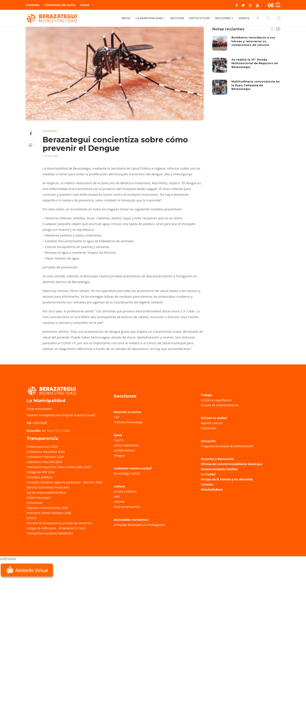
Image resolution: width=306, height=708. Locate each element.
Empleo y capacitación (216, 400)
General (50, 131)
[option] (246, 65)
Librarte (119, 502)
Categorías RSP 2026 (41, 472)
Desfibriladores (124, 450)
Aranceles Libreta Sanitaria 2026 (49, 513)
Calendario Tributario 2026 (45, 457)
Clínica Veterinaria (126, 445)
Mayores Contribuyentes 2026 (47, 508)
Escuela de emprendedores (220, 405)
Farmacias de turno (60, 5)
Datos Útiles (199, 18)
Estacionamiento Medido (219, 469)
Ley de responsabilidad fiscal (46, 492)
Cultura (119, 486)
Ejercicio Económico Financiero (48, 487)
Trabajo (206, 395)
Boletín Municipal (39, 498)
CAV (116, 417)
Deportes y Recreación (217, 459)
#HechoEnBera (212, 489)
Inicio (126, 18)
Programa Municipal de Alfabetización (227, 446)
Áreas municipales (39, 409)
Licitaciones (35, 503)
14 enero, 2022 (50, 155)
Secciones (223, 18)
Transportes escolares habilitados (50, 533)
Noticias (177, 18)
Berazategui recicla (127, 473)
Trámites (33, 5)
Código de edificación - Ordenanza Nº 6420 (56, 528)
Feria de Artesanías (127, 507)
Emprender (209, 428)
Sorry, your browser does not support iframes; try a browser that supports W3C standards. (32, 609)
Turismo (207, 484)
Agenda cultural (211, 423)
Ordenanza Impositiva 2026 (46, 452)
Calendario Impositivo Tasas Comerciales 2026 (59, 467)
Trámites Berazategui (128, 422)
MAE (117, 496)
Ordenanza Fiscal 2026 (42, 447)
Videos (244, 18)
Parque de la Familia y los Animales (227, 479)
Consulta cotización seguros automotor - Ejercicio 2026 (64, 482)
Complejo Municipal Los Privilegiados (139, 525)
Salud (84, 5)
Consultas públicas (39, 477)
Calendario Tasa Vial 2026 (44, 462)
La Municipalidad (149, 18)
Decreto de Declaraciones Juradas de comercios (59, 523)
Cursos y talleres (125, 491)
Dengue (119, 455)
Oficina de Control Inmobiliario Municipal (231, 464)
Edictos (32, 518)
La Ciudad (208, 474)
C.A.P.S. (119, 440)
